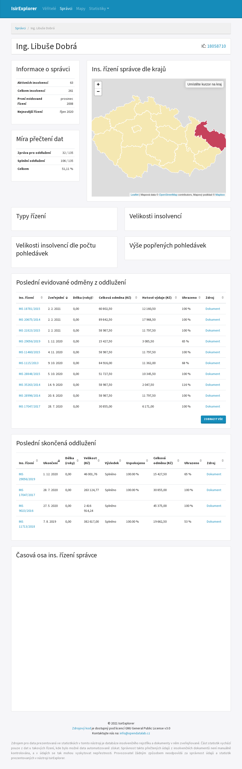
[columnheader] (30, 297)
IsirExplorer (24, 8)
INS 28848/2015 (29, 374)
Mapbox (220, 194)
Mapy (80, 8)
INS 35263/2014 (29, 384)
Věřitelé (49, 8)
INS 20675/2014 (29, 319)
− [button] (98, 92)
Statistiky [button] (97, 8)
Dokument (213, 309)
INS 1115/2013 (29, 363)
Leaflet (134, 194)
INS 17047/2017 (29, 406)
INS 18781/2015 (29, 309)
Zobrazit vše (213, 419)
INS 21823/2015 (29, 330)
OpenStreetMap (168, 194)
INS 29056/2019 (29, 341)
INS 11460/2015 (29, 352)
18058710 (216, 46)
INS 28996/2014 (29, 395)
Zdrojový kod (81, 728)
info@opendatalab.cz (135, 733)
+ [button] (98, 84)
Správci (66, 8)
